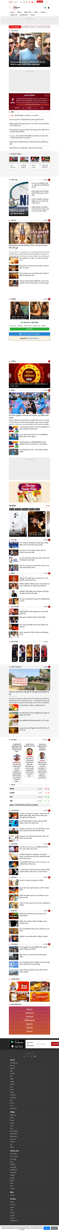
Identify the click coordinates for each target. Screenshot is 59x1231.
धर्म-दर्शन (12, 1218)
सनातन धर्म (12, 1204)
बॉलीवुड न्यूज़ (13, 1115)
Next (49, 49)
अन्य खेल (14, 540)
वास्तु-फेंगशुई (13, 1167)
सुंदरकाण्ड (29, 1024)
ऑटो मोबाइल (13, 1097)
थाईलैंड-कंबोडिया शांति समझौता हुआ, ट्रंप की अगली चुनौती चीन (34, 613)
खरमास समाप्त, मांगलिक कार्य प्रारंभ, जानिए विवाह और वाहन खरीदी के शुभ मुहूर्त (29, 143)
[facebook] (24, 1056)
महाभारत (14, 877)
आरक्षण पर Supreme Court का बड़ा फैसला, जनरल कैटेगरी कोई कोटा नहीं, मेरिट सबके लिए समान (34, 830)
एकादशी (12, 1202)
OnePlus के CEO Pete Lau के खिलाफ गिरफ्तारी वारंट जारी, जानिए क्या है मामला (34, 848)
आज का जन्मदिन (14, 1156)
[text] (13, 159)
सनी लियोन (12, 1142)
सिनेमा (13, 573)
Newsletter (39, 1)
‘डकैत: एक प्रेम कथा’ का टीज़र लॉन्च (15, 659)
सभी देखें (46, 180)
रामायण (11, 1210)
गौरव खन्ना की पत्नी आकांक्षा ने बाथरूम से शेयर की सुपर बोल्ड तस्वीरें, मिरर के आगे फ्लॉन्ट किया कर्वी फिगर (29, 131)
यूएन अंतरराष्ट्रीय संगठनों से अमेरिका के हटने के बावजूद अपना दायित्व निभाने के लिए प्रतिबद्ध (35, 963)
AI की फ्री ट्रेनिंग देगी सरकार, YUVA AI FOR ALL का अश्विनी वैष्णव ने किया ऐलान (34, 863)
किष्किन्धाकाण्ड (29, 1020)
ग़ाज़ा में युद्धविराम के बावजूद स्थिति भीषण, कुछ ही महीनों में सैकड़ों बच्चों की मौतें (33, 948)
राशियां (11, 1162)
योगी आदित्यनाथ (13, 1063)
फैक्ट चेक (12, 1103)
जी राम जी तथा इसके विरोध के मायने (29, 745)
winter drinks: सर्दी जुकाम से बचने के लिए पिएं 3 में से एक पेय (34, 729)
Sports (12, 509)
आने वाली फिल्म (13, 1134)
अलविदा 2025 (13, 15)
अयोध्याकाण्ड (29, 1013)
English (15, 2)
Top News (14, 31)
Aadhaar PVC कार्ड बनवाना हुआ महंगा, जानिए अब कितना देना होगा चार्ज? (34, 837)
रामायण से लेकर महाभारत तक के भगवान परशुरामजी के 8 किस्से (35, 904)
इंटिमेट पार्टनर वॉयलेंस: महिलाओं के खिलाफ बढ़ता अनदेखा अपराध (33, 922)
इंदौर (11, 1076)
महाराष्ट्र (11, 1089)
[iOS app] (17, 1046)
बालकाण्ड (29, 1009)
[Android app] (17, 1042)
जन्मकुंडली (12, 1175)
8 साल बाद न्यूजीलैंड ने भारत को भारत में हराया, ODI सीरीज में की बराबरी (29, 416)
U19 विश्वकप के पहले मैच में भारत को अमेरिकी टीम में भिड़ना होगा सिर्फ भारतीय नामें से (34, 428)
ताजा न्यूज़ (14, 326)
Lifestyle (18, 509)
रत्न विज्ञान (12, 1188)
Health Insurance (29, 338)
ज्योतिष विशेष (15, 979)
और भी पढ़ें (45, 740)
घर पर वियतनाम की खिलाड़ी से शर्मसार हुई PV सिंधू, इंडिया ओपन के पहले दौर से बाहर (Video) (34, 544)
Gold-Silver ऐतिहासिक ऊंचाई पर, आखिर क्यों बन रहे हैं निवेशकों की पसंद (40, 185)
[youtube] (31, 1056)
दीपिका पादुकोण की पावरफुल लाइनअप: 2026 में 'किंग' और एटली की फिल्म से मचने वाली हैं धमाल (29, 125)
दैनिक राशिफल (13, 1154)
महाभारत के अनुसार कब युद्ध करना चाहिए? (31, 880)
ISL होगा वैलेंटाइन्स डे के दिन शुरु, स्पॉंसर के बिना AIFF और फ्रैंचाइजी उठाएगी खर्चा (35, 559)
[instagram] (35, 1056)
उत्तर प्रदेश (12, 1065)
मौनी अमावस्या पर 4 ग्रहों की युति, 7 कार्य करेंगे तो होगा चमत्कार (26, 148)
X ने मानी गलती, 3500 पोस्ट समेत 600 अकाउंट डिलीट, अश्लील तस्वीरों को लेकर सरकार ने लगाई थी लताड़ (35, 871)
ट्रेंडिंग (12, 112)
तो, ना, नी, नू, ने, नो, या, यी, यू (32, 104)
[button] (46, 2)
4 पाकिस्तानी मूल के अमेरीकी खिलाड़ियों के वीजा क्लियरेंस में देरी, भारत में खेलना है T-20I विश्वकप (33, 443)
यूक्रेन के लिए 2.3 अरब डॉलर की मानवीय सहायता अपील (33, 956)
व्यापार (13, 785)
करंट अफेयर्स (15, 607)
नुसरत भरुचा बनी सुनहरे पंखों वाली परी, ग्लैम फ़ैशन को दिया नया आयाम (29, 659)
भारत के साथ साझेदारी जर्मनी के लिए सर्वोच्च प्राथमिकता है (42, 747)
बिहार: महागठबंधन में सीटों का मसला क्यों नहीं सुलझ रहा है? (34, 633)
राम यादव (42, 760)
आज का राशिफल (29, 95)
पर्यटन (11, 1128)
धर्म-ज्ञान (13, 220)
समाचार (12, 12)
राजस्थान (12, 1092)
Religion (32, 509)
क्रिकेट (35, 12)
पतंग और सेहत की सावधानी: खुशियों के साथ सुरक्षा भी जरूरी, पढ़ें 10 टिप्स (34, 714)
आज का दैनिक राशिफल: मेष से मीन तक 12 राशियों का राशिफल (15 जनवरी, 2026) (29, 385)
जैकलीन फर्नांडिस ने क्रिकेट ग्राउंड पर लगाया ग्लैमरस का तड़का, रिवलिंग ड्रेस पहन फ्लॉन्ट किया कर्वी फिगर (34, 585)
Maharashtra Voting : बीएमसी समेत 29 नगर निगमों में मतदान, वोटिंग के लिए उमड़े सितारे (27, 63)
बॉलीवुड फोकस (13, 1136)
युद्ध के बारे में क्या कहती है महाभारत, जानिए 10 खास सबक (34, 889)
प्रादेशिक (12, 1079)
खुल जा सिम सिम (14, 1131)
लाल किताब (12, 1164)
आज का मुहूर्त (13, 1159)
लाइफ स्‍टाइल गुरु (16, 667)
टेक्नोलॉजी (14, 844)
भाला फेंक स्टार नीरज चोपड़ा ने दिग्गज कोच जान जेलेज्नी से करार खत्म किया (33, 551)
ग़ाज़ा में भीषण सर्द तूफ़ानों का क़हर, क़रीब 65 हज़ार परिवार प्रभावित (34, 971)
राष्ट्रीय (11, 1071)
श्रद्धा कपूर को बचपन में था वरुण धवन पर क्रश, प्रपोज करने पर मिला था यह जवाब (39, 318)
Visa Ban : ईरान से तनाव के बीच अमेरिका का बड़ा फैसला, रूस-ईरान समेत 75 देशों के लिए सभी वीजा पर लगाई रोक (29, 137)
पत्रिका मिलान (13, 1172)
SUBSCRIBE (29, 329)
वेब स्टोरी (12, 1120)
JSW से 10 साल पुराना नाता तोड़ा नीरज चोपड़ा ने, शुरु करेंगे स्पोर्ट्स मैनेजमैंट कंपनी (34, 566)
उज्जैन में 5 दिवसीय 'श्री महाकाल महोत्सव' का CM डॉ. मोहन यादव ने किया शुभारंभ (40, 201)
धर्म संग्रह (32, 15)
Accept (47, 1228)
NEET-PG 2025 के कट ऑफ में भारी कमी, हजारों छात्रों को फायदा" (18, 212)
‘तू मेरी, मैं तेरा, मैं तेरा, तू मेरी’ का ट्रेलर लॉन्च (22, 659)
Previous (10, 49)
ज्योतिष (13, 361)
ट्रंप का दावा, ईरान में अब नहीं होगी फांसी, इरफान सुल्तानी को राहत (27, 119)
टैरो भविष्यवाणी (13, 1170)
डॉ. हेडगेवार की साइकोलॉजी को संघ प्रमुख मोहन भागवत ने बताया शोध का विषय (17, 747)
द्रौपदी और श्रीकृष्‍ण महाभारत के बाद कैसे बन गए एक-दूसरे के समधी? (34, 896)
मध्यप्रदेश (12, 1081)
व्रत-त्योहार (12, 1215)
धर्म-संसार (43, 12)
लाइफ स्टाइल (37, 326)
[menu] (10, 7)
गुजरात (11, 1087)
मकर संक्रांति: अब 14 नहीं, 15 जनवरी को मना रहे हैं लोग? (34, 259)
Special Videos (16, 154)
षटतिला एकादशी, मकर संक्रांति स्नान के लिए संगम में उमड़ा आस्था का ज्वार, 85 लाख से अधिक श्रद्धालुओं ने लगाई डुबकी (40, 209)
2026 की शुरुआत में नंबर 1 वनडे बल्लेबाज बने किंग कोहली (34, 451)
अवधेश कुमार (29, 757)
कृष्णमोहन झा (16, 762)
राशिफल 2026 (27, 12)
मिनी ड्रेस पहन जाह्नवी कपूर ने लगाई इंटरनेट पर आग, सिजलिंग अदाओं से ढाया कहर (34, 579)
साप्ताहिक (17, 108)
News (37, 509)
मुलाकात (12, 1147)
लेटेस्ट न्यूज (14, 180)
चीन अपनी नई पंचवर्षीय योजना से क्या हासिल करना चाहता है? (34, 626)
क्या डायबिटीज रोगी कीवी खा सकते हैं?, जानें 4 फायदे (34, 720)
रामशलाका (12, 1178)
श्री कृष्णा (12, 1207)
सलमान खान (13, 1139)
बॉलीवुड (19, 12)
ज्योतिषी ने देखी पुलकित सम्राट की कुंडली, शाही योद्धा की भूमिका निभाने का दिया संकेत (34, 592)
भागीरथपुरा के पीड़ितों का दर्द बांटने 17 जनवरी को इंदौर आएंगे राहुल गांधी (41, 27)
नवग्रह (11, 1186)
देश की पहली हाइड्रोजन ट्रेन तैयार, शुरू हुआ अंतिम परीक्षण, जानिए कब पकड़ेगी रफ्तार (33, 822)
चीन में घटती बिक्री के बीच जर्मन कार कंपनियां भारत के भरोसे (34, 930)
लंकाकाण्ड (29, 1028)
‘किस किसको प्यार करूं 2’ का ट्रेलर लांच (44, 659)
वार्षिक (42, 108)
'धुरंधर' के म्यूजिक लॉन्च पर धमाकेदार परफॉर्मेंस (37, 659)
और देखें (48, 506)
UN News (14, 944)
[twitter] (27, 1056)
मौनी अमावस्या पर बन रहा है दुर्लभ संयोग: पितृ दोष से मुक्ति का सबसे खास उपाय (34, 274)
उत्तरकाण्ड (29, 1031)
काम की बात (15, 810)
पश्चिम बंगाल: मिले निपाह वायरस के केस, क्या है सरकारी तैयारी (33, 915)
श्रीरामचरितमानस (24, 15)
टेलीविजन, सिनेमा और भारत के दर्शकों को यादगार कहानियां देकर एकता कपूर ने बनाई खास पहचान (19, 318)
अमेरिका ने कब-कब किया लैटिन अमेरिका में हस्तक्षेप (34, 936)
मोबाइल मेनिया (13, 1108)
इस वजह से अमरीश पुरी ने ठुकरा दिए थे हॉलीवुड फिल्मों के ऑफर (35, 600)
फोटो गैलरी (14, 642)
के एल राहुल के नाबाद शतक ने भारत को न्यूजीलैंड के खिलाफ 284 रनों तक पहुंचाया (34, 435)
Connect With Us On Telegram (29, 334)
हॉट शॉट (12, 1118)
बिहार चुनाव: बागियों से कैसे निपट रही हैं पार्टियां (33, 617)
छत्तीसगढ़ (12, 1084)
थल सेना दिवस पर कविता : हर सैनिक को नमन (32, 705)
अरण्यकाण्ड (29, 1017)
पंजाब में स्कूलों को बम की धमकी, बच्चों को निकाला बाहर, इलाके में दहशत (40, 193)
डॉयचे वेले (14, 911)
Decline (54, 1228)
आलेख (11, 1126)
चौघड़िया (12, 1180)
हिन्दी (11, 2)
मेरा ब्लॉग (14, 740)
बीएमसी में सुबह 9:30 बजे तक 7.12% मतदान (24, 115)
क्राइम (11, 1100)
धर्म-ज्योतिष (28, 326)
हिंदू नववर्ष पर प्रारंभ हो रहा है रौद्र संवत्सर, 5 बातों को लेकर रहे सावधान (34, 267)
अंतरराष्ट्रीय (12, 1073)
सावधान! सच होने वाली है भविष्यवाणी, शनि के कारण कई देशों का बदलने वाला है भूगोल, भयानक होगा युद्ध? (34, 282)
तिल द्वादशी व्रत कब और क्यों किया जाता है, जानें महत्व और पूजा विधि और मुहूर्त (28, 246)
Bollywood (25, 509)
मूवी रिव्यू (12, 1123)
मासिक (29, 108)
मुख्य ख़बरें (12, 1068)
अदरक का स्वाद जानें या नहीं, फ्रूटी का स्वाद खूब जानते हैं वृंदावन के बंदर (29, 693)
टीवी (11, 1144)
